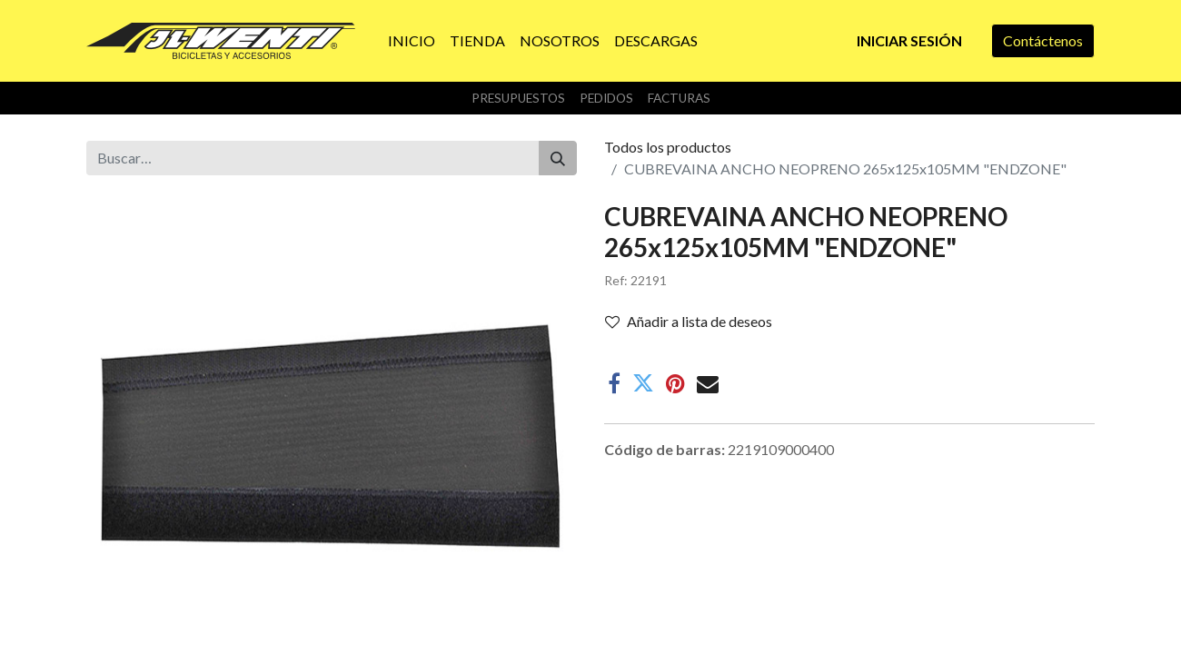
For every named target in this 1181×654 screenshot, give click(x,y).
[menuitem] (411, 41)
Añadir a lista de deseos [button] (688, 321)
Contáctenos (1043, 40)
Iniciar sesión (909, 40)
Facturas (679, 98)
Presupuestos (518, 98)
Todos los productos (667, 146)
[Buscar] (558, 158)
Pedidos (606, 98)
